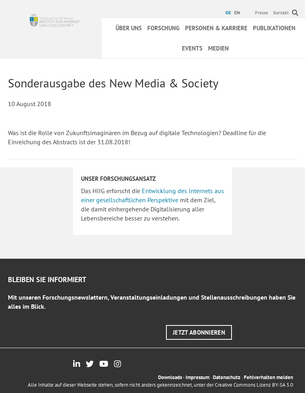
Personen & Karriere (216, 28)
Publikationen (274, 28)
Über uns (129, 28)
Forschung (163, 28)
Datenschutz (226, 377)
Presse (261, 12)
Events (192, 48)
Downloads (170, 377)
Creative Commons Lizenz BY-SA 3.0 (254, 384)
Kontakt (281, 12)
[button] (199, 332)
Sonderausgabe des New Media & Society (113, 83)
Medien (218, 48)
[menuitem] (229, 12)
